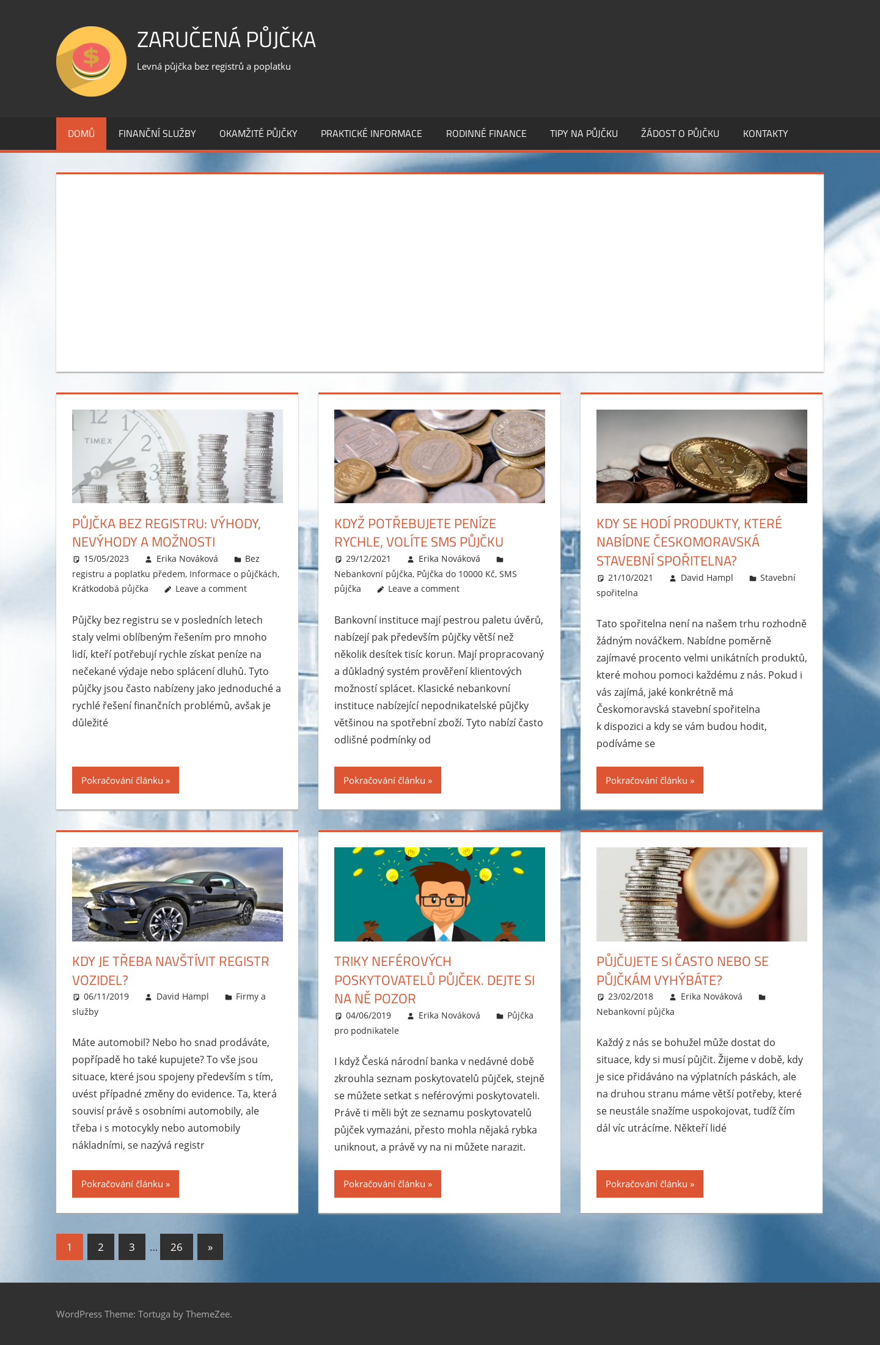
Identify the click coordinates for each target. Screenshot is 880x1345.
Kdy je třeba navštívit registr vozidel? (171, 970)
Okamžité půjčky (258, 133)
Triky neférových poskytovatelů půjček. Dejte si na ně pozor (434, 980)
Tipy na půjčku (584, 133)
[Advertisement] (440, 270)
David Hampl (707, 577)
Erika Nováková (187, 558)
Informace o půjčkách (233, 574)
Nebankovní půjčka (373, 574)
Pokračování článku (122, 780)
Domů (81, 133)
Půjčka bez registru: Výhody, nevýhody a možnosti (166, 533)
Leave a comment (211, 588)
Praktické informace (371, 133)
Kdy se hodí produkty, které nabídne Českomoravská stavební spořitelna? (689, 542)
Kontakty (765, 133)
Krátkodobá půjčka (110, 588)
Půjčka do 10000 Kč (456, 574)
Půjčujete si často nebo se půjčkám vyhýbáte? (682, 970)
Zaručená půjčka (226, 39)
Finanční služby (157, 133)
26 (176, 1247)
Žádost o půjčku (680, 133)
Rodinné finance (486, 133)
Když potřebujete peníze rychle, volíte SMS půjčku (419, 533)
